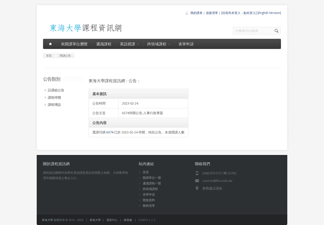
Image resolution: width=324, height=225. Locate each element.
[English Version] (269, 13)
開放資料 (149, 200)
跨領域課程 (158, 43)
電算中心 (111, 220)
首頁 (146, 172)
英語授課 (129, 43)
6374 (109, 132)
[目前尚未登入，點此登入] (239, 13)
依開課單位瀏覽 (74, 43)
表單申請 (186, 43)
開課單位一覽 (152, 178)
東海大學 (47, 220)
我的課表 (196, 13)
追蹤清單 (212, 13)
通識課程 (103, 43)
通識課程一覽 (152, 183)
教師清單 (149, 205)
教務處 (128, 220)
